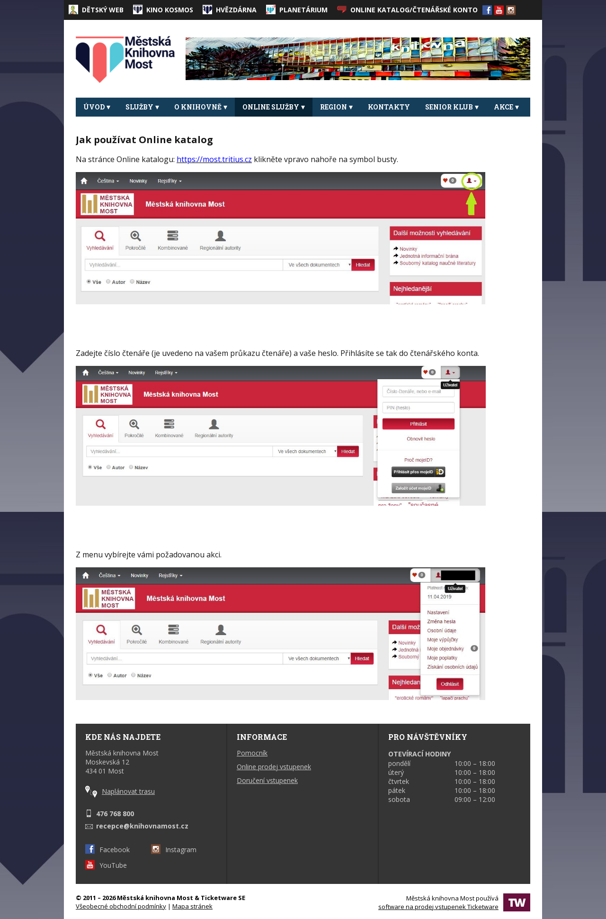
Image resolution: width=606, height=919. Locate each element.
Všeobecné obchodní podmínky (121, 906)
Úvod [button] (96, 106)
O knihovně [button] (200, 106)
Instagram (173, 849)
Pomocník (252, 752)
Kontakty (389, 106)
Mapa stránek (192, 906)
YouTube (106, 865)
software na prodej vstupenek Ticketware (438, 906)
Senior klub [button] (452, 106)
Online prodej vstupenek (274, 766)
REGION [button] (336, 106)
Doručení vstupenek (267, 780)
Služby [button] (142, 106)
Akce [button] (506, 106)
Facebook (107, 849)
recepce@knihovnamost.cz (142, 825)
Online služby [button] (273, 106)
